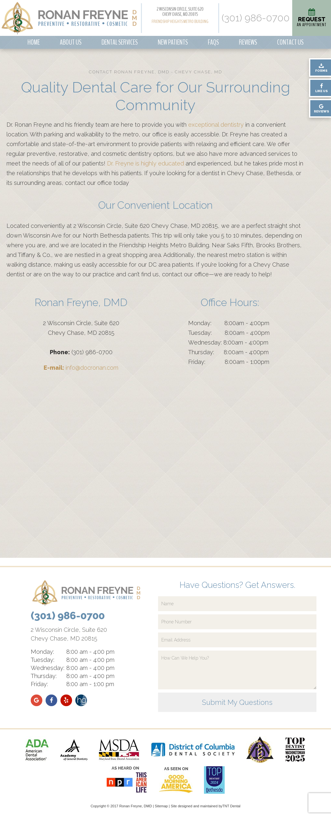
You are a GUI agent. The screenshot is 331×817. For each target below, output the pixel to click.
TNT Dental (231, 806)
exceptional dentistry (216, 124)
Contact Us (290, 42)
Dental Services (119, 42)
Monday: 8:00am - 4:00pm (228, 323)
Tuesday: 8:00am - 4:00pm (229, 332)
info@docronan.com (81, 367)
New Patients (173, 42)
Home (33, 42)
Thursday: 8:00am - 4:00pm (228, 352)
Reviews (248, 42)
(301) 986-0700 (256, 18)
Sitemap (161, 806)
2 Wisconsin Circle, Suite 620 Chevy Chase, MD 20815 (180, 11)
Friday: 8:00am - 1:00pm (228, 361)
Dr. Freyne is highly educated (145, 163)
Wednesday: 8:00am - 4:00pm (228, 342)
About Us (70, 42)
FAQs (213, 42)
